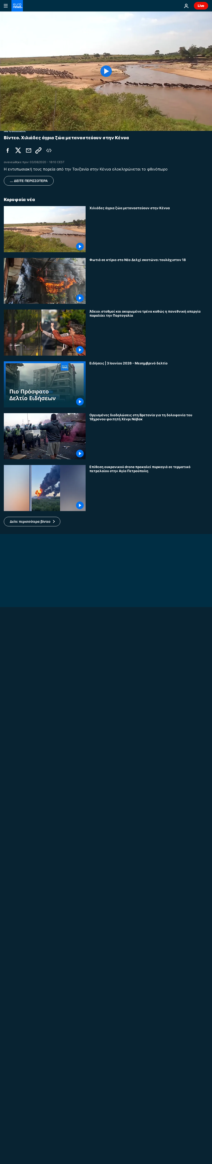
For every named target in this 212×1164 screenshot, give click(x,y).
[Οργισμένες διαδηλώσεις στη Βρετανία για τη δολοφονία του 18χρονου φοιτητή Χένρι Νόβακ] (148, 436)
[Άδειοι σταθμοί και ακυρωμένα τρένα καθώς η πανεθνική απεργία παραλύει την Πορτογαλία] (148, 333)
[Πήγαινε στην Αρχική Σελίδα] (17, 5)
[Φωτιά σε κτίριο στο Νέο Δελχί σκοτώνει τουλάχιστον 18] (148, 281)
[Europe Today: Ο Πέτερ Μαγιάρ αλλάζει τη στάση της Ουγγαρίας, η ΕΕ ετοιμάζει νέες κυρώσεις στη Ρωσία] (106, 1078)
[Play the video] (106, 71)
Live (201, 6)
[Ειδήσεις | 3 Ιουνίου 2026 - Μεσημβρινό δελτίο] (148, 384)
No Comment (15, 754)
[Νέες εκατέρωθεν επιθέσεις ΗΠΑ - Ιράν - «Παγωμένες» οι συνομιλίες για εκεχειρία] (148, 1112)
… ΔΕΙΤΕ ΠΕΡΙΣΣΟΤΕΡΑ (29, 181)
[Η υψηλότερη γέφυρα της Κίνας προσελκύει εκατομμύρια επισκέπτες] (148, 846)
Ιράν (93, 1088)
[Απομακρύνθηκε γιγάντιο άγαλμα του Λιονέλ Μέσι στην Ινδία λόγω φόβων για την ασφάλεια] (148, 897)
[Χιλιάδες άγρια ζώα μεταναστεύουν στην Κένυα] (148, 229)
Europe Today (15, 1072)
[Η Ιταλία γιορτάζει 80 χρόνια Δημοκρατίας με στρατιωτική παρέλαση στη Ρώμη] (148, 794)
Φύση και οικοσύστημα (109, 1140)
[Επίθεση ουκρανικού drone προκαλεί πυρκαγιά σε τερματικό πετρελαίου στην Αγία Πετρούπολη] (148, 488)
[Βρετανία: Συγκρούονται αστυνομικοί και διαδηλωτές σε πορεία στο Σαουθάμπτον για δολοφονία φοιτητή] (106, 760)
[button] (32, 521)
